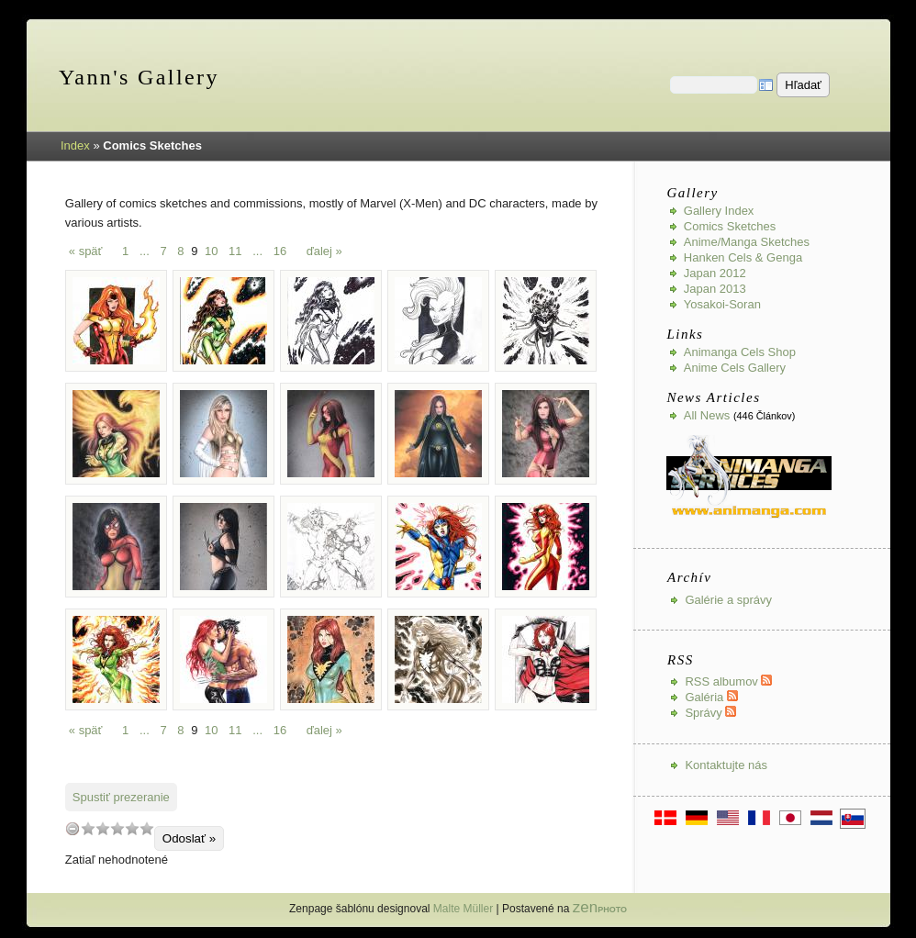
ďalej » (324, 251)
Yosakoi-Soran (722, 304)
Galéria (711, 697)
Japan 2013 (715, 289)
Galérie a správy (728, 600)
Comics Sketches (730, 226)
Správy (710, 713)
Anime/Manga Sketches (747, 242)
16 (280, 251)
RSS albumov (728, 681)
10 (211, 251)
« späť (86, 251)
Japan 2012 (715, 273)
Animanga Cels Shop (740, 352)
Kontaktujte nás (726, 765)
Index (75, 145)
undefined (72, 828)
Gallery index (719, 211)
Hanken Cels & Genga (743, 257)
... (145, 251)
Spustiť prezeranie (121, 797)
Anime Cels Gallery (735, 367)
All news (707, 415)
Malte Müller (463, 908)
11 (235, 251)
